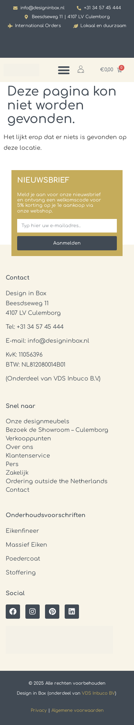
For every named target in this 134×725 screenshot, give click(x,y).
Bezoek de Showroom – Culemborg (57, 430)
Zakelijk (17, 473)
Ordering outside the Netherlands (57, 481)
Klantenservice (28, 456)
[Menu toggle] (64, 70)
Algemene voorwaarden (77, 710)
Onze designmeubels (37, 421)
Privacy (39, 710)
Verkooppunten (28, 438)
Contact (17, 490)
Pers (12, 464)
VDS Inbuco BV (98, 693)
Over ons (19, 447)
